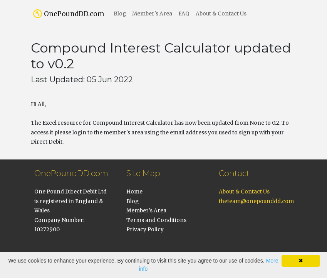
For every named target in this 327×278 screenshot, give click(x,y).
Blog (120, 13)
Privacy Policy (145, 229)
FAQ (183, 13)
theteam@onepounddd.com (256, 201)
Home (134, 191)
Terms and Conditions (156, 220)
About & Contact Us (221, 13)
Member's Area (152, 13)
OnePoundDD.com (74, 14)
